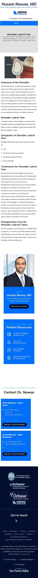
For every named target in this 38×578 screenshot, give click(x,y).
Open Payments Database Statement (19, 540)
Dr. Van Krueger (19, 564)
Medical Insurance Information (22, 357)
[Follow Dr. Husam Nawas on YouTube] (27, 521)
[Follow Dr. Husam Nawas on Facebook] (11, 521)
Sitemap (31, 531)
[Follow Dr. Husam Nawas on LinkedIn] (21, 521)
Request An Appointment (22, 19)
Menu (18, 23)
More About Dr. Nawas (19, 306)
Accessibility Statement (18, 537)
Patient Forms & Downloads (20, 334)
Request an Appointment (14, 424)
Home (5, 531)
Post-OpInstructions (19, 342)
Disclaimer (13, 531)
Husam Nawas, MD (19, 295)
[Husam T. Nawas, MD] (19, 5)
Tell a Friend (19, 534)
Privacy (23, 531)
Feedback (8, 534)
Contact (29, 534)
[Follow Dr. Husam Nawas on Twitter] (16, 521)
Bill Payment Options (19, 350)
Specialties (7, 40)
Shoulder (15, 40)
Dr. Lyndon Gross (10, 559)
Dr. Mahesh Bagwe (26, 559)
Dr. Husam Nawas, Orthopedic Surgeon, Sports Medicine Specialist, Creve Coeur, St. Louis (19, 38)
